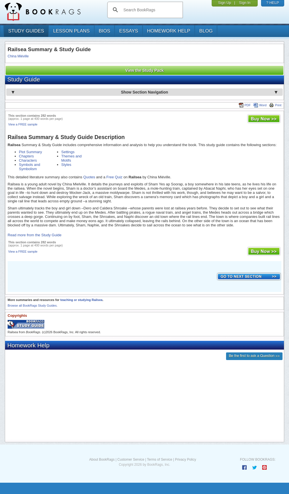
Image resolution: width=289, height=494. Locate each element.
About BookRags (102, 459)
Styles (66, 164)
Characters (28, 160)
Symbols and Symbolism (29, 166)
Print (275, 105)
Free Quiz (114, 177)
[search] (150, 9)
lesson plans (71, 31)
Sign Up (224, 3)
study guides (26, 31)
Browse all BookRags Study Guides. (33, 305)
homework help (168, 31)
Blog (206, 31)
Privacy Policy (185, 459)
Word (259, 105)
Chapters (26, 156)
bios (104, 31)
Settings (68, 152)
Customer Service (130, 459)
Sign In (244, 3)
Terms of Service (159, 459)
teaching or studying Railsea (81, 300)
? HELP (272, 3)
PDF (245, 105)
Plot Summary (30, 152)
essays (128, 31)
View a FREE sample (23, 124)
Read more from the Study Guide (35, 235)
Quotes (89, 177)
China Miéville (18, 56)
